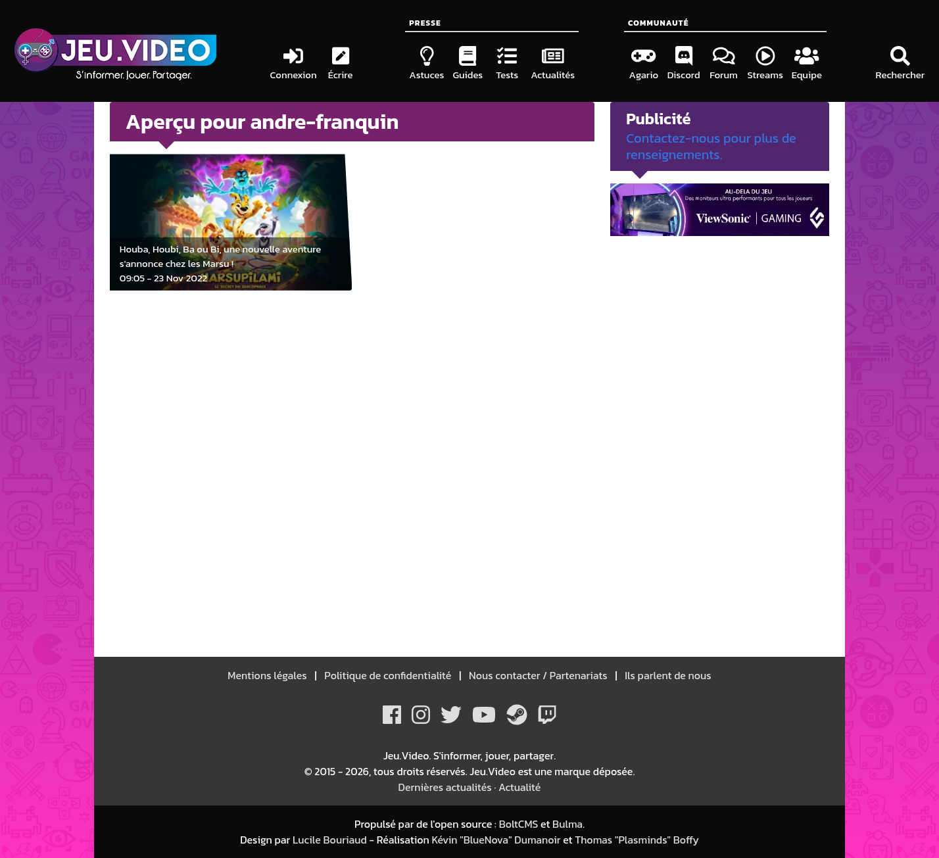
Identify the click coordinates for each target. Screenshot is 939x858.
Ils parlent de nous (667, 675)
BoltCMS (519, 824)
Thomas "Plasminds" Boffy (637, 839)
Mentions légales (268, 675)
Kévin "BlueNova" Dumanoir (495, 839)
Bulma (567, 824)
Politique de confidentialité (388, 675)
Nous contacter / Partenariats (538, 675)
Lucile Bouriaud (330, 839)
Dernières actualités (445, 787)
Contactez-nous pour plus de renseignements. (711, 146)
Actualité (519, 787)
